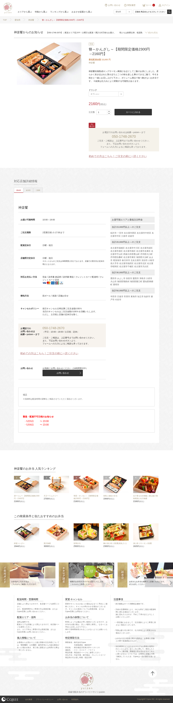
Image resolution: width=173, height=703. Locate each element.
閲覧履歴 (131, 5)
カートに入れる (133, 112)
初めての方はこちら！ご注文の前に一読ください (118, 156)
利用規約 (74, 699)
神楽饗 (92, 63)
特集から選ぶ (41, 12)
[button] (109, 111)
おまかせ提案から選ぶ (82, 12)
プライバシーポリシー (45, 699)
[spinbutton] (103, 112)
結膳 (7, 8)
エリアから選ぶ (25, 12)
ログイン (166, 5)
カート (149, 5)
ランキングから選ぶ (59, 12)
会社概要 (28, 699)
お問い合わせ (114, 5)
